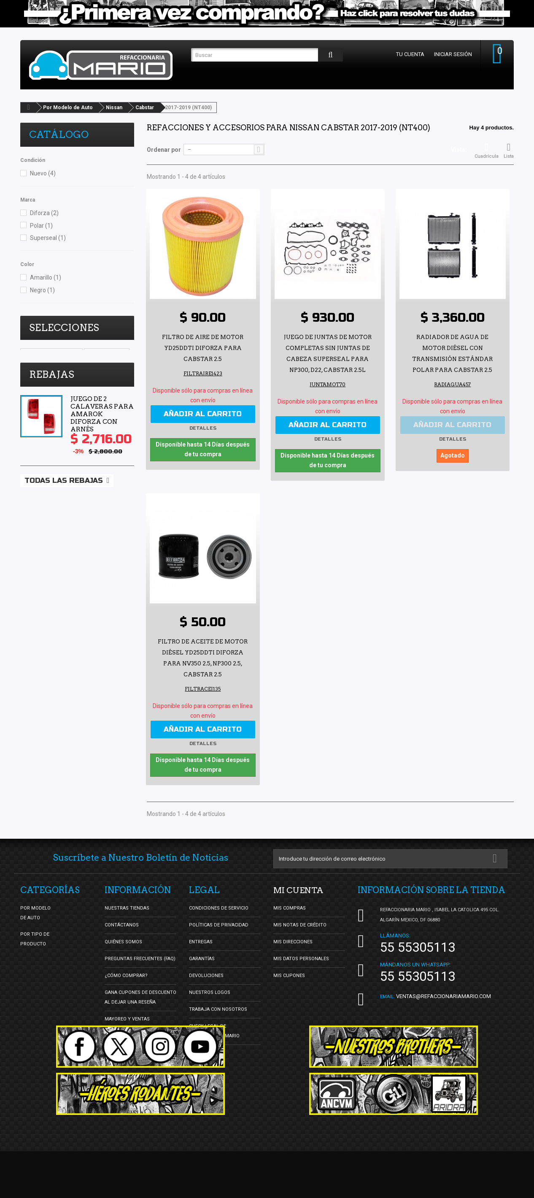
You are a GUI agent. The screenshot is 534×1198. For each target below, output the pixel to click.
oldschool (90, 366)
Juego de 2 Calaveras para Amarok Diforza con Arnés (102, 450)
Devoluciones (206, 974)
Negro (42, 290)
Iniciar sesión (452, 54)
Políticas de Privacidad (218, 924)
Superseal (48, 237)
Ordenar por (164, 149)
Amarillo (45, 277)
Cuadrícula (487, 150)
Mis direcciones (293, 941)
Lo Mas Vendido (45, 366)
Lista (509, 150)
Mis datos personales (301, 958)
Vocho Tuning (106, 353)
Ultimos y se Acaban (51, 353)
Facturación (204, 1052)
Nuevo (43, 173)
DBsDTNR (37, 379)
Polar (41, 225)
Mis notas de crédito (299, 924)
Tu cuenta (409, 54)
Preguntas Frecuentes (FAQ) (140, 958)
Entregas (201, 941)
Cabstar (144, 107)
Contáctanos (122, 924)
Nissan (114, 107)
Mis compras (289, 907)
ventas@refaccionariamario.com (443, 995)
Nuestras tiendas (127, 907)
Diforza (44, 213)
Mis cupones (289, 974)
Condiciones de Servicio (218, 907)
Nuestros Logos (209, 991)
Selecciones (64, 328)
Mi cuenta (299, 889)
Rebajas (51, 411)
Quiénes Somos (123, 941)
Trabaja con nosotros (218, 1008)
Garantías (202, 958)
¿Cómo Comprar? (126, 974)
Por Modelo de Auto (68, 107)
